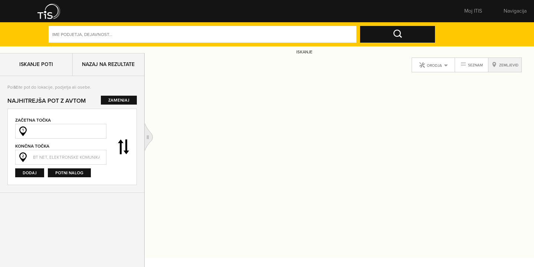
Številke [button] (195, 13)
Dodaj (30, 175)
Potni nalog (69, 175)
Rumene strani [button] (92, 13)
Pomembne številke (350, 13)
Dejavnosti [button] (474, 40)
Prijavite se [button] (439, 13)
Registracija (480, 13)
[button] (50, 13)
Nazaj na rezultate (108, 67)
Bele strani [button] (144, 13)
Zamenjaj (123, 149)
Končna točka (32, 148)
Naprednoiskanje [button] (425, 39)
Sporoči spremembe (299, 13)
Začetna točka (33, 122)
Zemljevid (247, 13)
